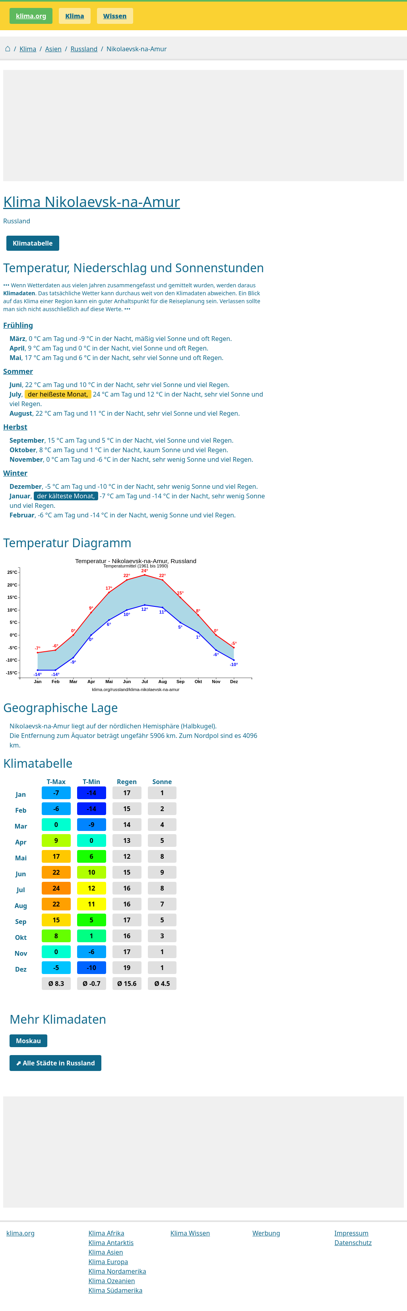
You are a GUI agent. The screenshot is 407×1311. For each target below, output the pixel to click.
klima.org (31, 16)
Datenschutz (353, 1242)
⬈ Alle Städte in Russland (55, 1063)
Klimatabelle (33, 243)
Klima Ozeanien (111, 1280)
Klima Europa (108, 1261)
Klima (27, 49)
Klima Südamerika (115, 1290)
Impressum (352, 1233)
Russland (83, 49)
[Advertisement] (203, 125)
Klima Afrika (106, 1233)
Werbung (266, 1233)
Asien (53, 49)
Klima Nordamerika (117, 1271)
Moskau (28, 1040)
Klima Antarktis (111, 1242)
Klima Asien (105, 1252)
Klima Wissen (190, 1233)
